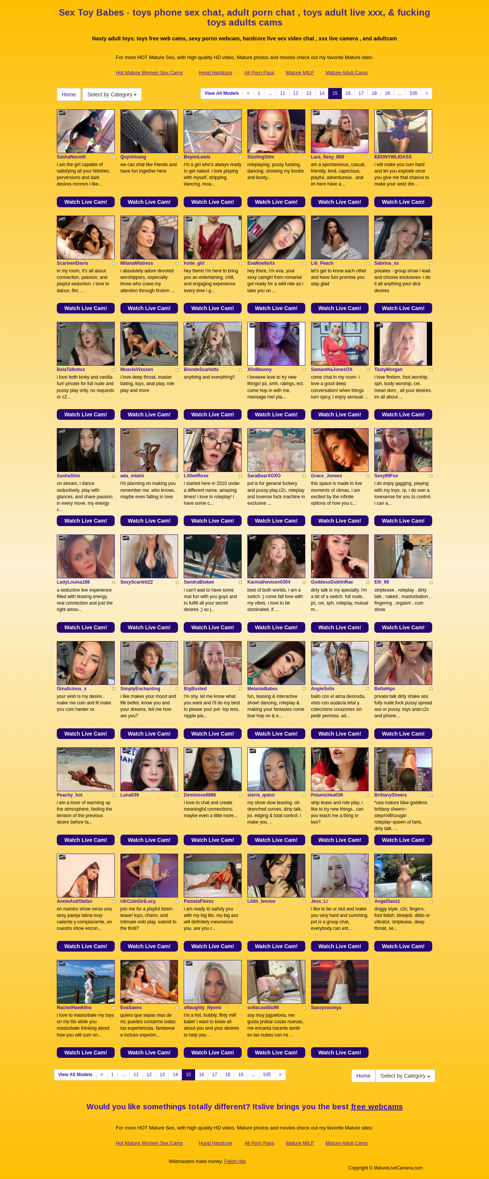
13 (308, 93)
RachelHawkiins (74, 1007)
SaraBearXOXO (264, 475)
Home (69, 94)
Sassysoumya (326, 1007)
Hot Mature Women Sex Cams (149, 72)
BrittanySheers (390, 795)
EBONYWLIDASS (393, 157)
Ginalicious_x (72, 688)
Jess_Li (319, 901)
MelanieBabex (262, 688)
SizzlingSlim (260, 157)
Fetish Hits (235, 1161)
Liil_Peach (322, 263)
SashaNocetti (71, 157)
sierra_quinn (261, 795)
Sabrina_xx (386, 263)
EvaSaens (131, 1007)
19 (387, 93)
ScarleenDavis (72, 263)
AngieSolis (323, 688)
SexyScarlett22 (136, 582)
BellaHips (384, 688)
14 (321, 93)
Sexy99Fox (386, 475)
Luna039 (129, 795)
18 (374, 93)
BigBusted (195, 688)
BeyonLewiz (197, 157)
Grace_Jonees (326, 475)
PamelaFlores (198, 901)
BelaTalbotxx (71, 369)
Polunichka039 (327, 795)
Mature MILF (300, 72)
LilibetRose (196, 475)
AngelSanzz (387, 901)
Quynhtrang (133, 157)
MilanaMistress (136, 263)
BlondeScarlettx (201, 369)
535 (413, 93)
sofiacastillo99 (263, 1007)
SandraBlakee (199, 582)
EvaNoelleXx (261, 263)
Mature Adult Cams (346, 72)
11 (282, 93)
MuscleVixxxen (136, 369)
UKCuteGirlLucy (138, 901)
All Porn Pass (259, 72)
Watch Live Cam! (85, 202)
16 (348, 93)
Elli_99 (381, 582)
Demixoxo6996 (200, 795)
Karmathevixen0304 (268, 582)
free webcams (377, 1106)
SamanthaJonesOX (332, 369)
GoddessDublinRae (332, 582)
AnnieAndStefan (74, 901)
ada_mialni (132, 475)
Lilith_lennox (261, 901)
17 (361, 93)
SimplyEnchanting (140, 688)
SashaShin (68, 475)
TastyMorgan (388, 369)
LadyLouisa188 (73, 582)
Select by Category (112, 94)
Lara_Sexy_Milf (327, 157)
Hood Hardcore (215, 72)
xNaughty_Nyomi (202, 1007)
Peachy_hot (69, 795)
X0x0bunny (259, 369)
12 (295, 93)
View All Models (222, 93)
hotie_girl (194, 263)
